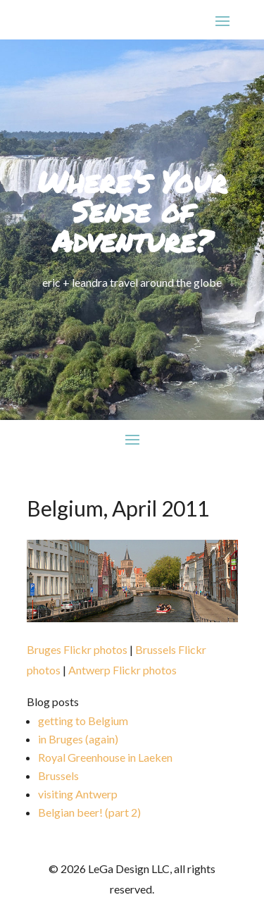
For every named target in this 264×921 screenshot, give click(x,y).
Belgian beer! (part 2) (89, 812)
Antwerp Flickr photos (122, 669)
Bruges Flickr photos (77, 649)
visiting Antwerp (78, 794)
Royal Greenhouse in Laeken (105, 757)
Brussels (58, 775)
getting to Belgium (83, 720)
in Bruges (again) (78, 739)
